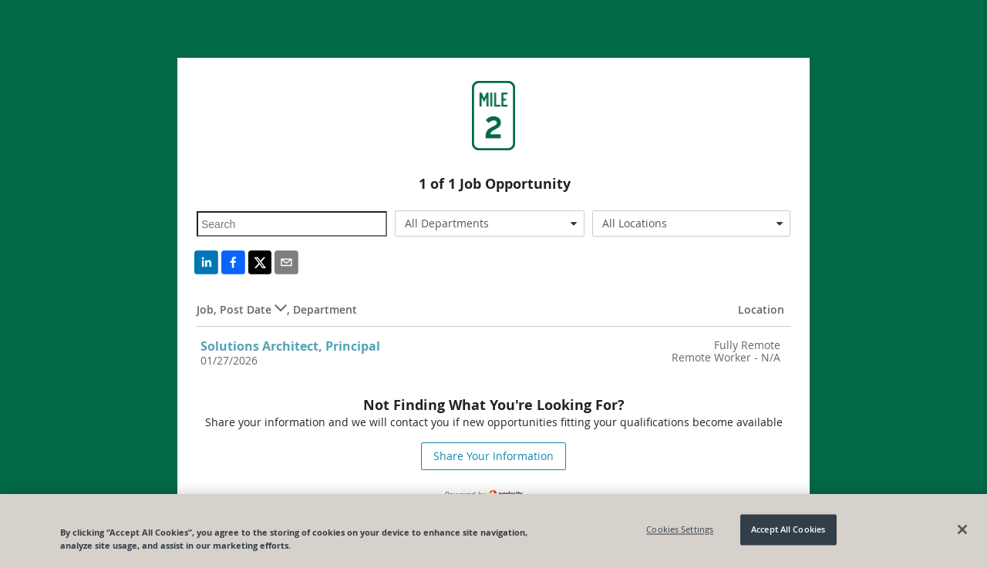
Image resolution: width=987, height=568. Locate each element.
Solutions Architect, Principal (290, 346)
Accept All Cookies (788, 530)
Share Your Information (493, 456)
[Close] (962, 529)
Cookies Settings (679, 530)
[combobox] (490, 223)
